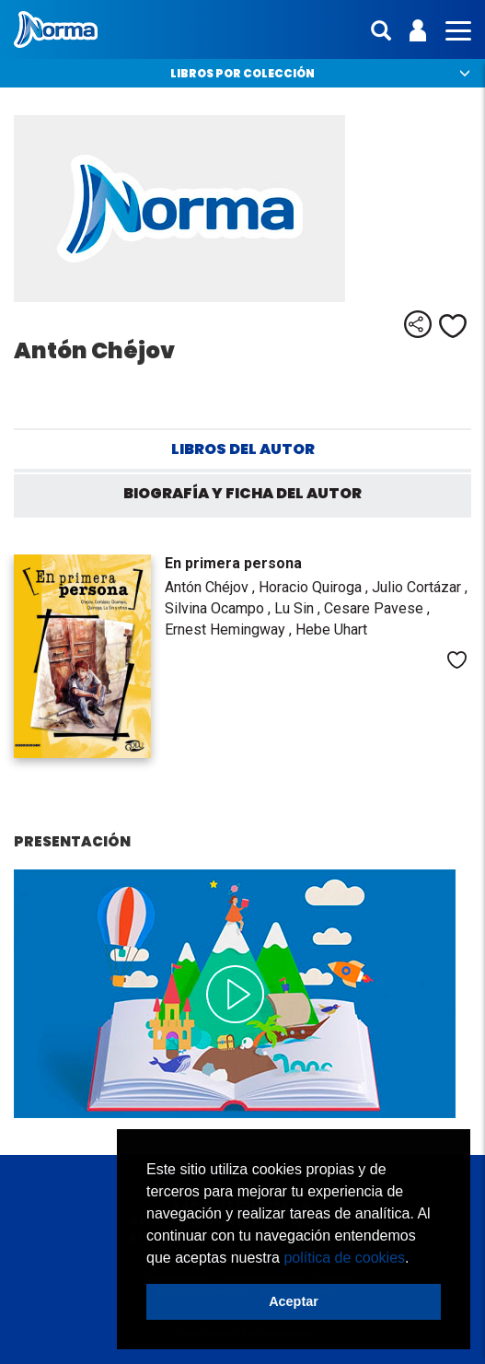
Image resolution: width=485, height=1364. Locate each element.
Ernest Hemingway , (230, 629)
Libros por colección (242, 73)
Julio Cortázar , (420, 587)
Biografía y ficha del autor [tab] (242, 493)
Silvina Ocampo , (219, 608)
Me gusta (453, 326)
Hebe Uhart (331, 629)
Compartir (418, 324)
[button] (416, 1259)
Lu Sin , (299, 608)
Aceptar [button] (293, 1301)
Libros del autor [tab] (243, 449)
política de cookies (344, 1257)
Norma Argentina (56, 29)
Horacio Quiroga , (315, 587)
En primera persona (233, 563)
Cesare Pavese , (377, 608)
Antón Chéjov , (212, 587)
